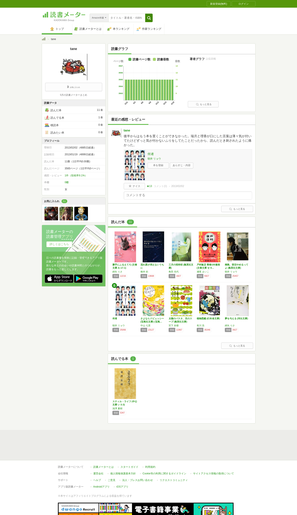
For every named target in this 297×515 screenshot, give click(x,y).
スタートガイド (129, 447)
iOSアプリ (122, 467)
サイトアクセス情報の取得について (213, 454)
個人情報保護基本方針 (123, 454)
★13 (149, 186)
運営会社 (98, 454)
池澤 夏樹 (117, 408)
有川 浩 (200, 325)
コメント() (160, 186)
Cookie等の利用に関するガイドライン (164, 454)
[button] (149, 18)
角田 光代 (174, 271)
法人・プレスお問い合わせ (137, 460)
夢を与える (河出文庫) (236, 318)
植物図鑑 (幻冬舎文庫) (208, 318)
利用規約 (150, 447)
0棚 (67, 182)
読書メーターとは (103, 447)
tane (127, 130)
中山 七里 (146, 325)
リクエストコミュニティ (174, 460)
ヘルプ (97, 460)
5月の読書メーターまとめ (73, 95)
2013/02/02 (177, 186)
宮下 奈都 (174, 325)
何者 (151, 154)
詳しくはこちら (59, 244)
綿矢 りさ (117, 271)
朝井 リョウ (154, 158)
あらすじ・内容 (182, 165)
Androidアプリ (101, 467)
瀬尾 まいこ (203, 271)
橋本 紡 (144, 271)
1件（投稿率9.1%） (76, 175)
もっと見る (204, 104)
